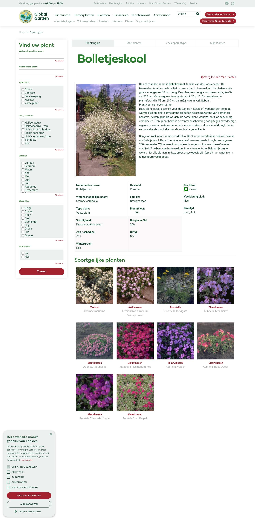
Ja (25, 253)
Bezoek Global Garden (219, 15)
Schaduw (29, 140)
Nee (25, 257)
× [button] (51, 434)
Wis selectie (59, 61)
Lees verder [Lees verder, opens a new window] (27, 460)
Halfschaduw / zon (35, 126)
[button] (29, 511)
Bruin (26, 215)
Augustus (29, 187)
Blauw (27, 211)
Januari (28, 163)
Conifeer (28, 93)
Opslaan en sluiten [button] (29, 495)
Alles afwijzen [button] (29, 504)
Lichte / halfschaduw (36, 129)
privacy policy (141, 459)
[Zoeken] (189, 14)
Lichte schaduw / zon (36, 136)
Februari (28, 166)
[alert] (29, 474)
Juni (26, 180)
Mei (25, 176)
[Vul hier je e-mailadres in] (105, 468)
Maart (27, 169)
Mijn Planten (217, 43)
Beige (26, 208)
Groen (27, 228)
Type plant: (24, 82)
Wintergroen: (25, 246)
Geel (26, 218)
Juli (25, 183)
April (26, 173)
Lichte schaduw (33, 133)
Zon (26, 143)
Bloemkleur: (24, 201)
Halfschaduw (31, 123)
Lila (25, 232)
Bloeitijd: (23, 156)
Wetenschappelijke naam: (31, 51)
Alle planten (134, 43)
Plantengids (93, 43)
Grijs (26, 225)
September (30, 190)
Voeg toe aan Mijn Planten (220, 77)
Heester (28, 100)
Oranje (27, 235)
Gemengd (29, 222)
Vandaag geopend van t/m (41, 4)
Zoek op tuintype (176, 43)
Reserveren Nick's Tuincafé (216, 21)
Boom (27, 89)
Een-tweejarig (31, 96)
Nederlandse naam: (28, 67)
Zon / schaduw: (26, 116)
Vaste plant (30, 103)
